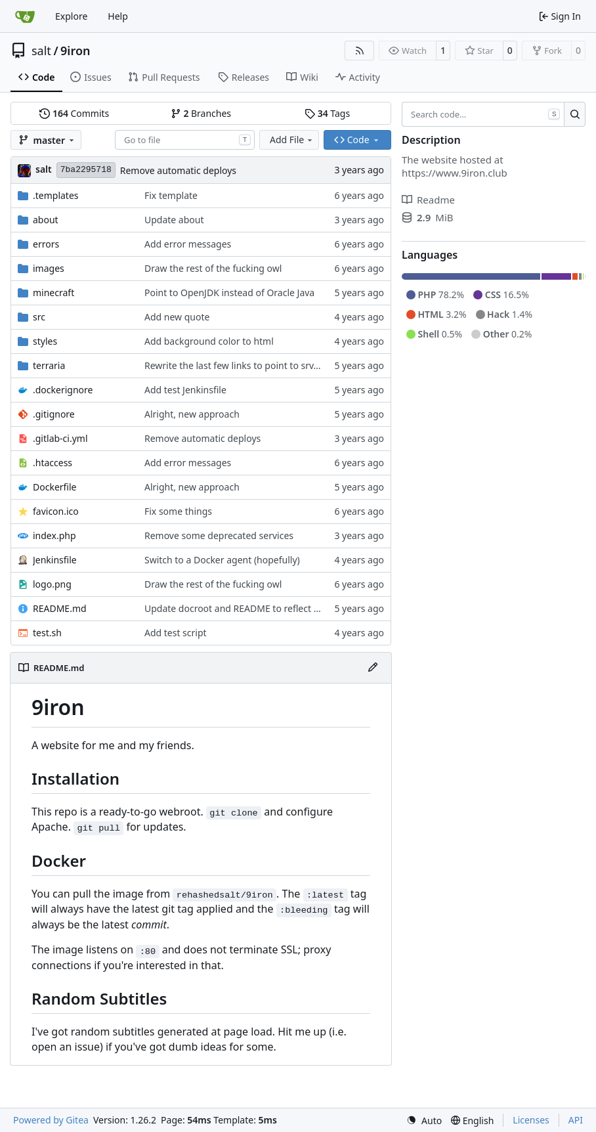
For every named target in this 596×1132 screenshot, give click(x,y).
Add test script (175, 632)
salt (41, 50)
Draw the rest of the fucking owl (213, 268)
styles (45, 341)
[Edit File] (372, 668)
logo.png (52, 584)
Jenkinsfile (55, 560)
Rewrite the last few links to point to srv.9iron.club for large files (281, 365)
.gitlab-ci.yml (60, 438)
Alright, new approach (192, 414)
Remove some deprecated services (218, 535)
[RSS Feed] (360, 50)
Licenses (531, 1120)
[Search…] (574, 114)
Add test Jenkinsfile (185, 389)
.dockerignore (63, 389)
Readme (428, 199)
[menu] (424, 1120)
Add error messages (187, 244)
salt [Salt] (43, 169)
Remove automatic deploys (178, 170)
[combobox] (185, 140)
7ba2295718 (86, 170)
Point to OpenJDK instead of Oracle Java (229, 292)
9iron (75, 50)
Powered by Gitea (51, 1120)
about (45, 219)
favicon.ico (56, 511)
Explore (71, 16)
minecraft (53, 292)
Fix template (171, 195)
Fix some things (178, 511)
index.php (54, 535)
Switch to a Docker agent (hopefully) (222, 560)
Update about (174, 219)
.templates (56, 195)
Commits (74, 113)
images (48, 268)
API (575, 1120)
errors (46, 244)
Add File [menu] (292, 139)
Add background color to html (209, 341)
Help (118, 16)
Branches (201, 113)
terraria (49, 365)
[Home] (25, 16)
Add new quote (176, 317)
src (39, 317)
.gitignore (54, 414)
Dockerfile (55, 487)
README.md (60, 608)
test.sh (47, 632)
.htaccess (52, 462)
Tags (327, 113)
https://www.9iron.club (454, 172)
